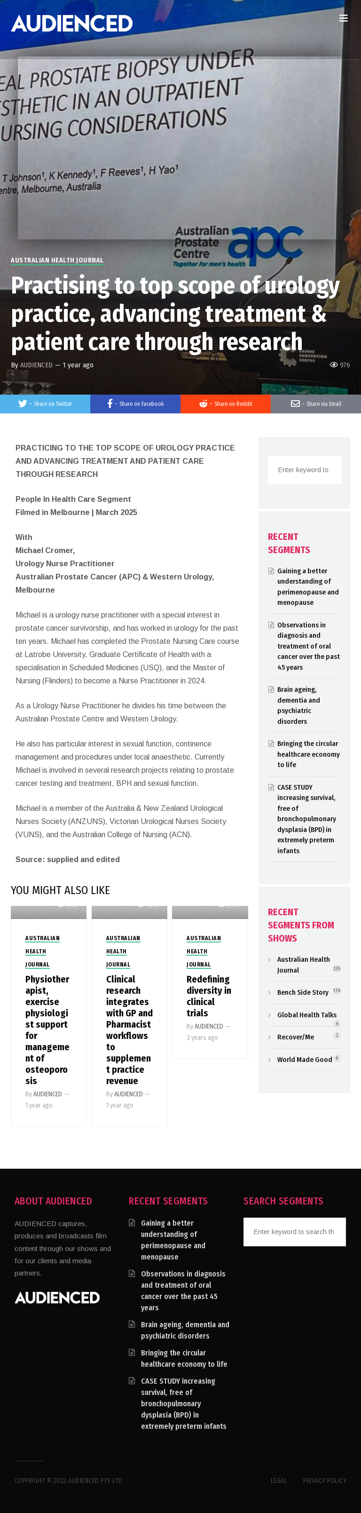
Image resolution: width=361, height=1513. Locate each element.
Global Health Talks (307, 1015)
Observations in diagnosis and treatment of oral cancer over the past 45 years (308, 646)
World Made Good (304, 1059)
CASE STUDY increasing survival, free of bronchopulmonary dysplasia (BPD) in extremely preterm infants (306, 819)
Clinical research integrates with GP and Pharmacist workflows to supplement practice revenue (129, 1030)
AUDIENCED (36, 365)
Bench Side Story (303, 992)
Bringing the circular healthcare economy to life (308, 754)
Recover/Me (295, 1037)
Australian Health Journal (57, 260)
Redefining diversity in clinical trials (209, 996)
